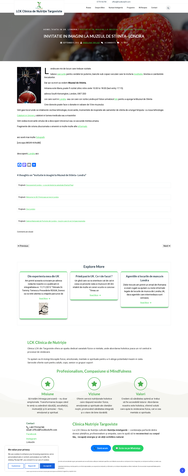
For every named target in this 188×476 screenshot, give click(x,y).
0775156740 (101, 2)
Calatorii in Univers (26, 115)
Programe (131, 8)
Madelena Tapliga (91, 43)
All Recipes (143, 8)
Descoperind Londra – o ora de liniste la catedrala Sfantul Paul (49, 185)
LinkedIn (30, 442)
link (116, 99)
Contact (154, 8)
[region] (31, 458)
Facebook (31, 434)
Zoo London (30, 209)
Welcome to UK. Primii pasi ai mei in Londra (42, 197)
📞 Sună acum (101, 448)
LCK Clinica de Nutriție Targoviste (39, 11)
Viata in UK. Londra (64, 29)
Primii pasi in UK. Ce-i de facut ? (94, 276)
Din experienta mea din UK (43, 276)
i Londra (31, 153)
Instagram (31, 438)
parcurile (61, 74)
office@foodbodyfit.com (121, 2)
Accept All (47, 466)
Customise (16, 466)
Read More (43, 298)
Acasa (88, 8)
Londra (62, 99)
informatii (82, 126)
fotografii (40, 137)
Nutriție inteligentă (116, 8)
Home (46, 29)
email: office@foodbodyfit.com (41, 429)
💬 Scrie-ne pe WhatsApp (128, 448)
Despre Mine (100, 8)
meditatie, (138, 74)
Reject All (32, 466)
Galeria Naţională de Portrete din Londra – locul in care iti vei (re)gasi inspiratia (55, 221)
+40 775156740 (36, 427)
